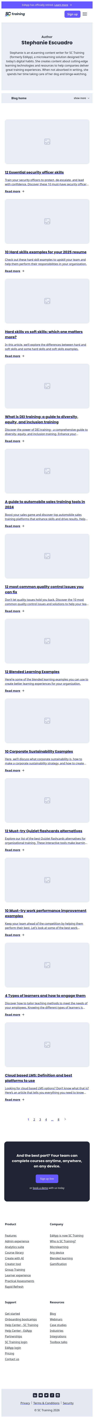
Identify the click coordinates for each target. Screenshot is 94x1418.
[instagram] (58, 1395)
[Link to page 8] (58, 1119)
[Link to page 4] (46, 1119)
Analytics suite (14, 1247)
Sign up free (47, 1178)
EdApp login (13, 1348)
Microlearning (59, 1247)
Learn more (63, 5)
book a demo (40, 1188)
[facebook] (52, 1395)
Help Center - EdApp (18, 1331)
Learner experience (18, 1275)
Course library (14, 1253)
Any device (57, 1253)
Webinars (56, 1319)
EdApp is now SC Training (67, 1236)
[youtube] (41, 1395)
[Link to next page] (65, 1119)
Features (11, 1236)
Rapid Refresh (14, 1287)
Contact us (12, 1359)
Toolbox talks (58, 1342)
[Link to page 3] (40, 1119)
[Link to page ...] (52, 1119)
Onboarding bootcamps (21, 1319)
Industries (56, 1331)
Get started (12, 1314)
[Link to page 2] (34, 1119)
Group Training (15, 1270)
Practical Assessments (19, 1281)
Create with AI (14, 1258)
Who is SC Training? (63, 1241)
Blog (53, 1314)
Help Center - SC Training (21, 1325)
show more (82, 98)
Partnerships (13, 1336)
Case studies (58, 1325)
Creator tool (13, 1264)
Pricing (9, 1353)
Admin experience (17, 1241)
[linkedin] (35, 1395)
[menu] (84, 14)
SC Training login (16, 1342)
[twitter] (46, 1395)
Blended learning (61, 1258)
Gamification (58, 1264)
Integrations (58, 1336)
